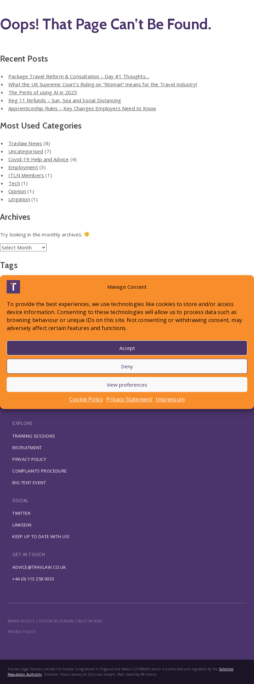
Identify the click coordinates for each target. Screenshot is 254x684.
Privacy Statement (129, 399)
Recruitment (27, 448)
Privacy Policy (29, 459)
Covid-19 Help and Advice (38, 159)
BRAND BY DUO (21, 621)
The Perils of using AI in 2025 (42, 92)
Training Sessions (33, 436)
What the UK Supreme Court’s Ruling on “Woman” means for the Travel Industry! (102, 84)
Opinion (17, 191)
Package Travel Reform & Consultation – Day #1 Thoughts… (78, 76)
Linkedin (21, 525)
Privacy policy (22, 631)
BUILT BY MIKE (90, 621)
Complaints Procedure (39, 471)
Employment (23, 167)
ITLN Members (26, 175)
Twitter (21, 513)
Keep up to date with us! (40, 536)
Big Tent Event (29, 483)
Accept (127, 348)
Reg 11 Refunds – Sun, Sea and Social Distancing (64, 100)
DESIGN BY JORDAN (56, 621)
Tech (14, 183)
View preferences (127, 384)
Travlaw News (25, 143)
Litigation (19, 199)
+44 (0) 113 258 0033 (33, 579)
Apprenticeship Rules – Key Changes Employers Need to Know (82, 108)
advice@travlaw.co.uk (39, 567)
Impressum (170, 399)
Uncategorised (25, 151)
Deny (127, 366)
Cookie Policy (86, 399)
